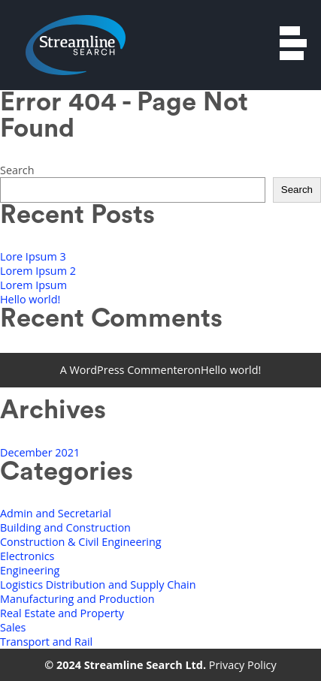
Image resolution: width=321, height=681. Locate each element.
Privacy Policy (243, 665)
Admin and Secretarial (55, 513)
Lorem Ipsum (33, 285)
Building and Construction (65, 527)
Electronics (27, 556)
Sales (13, 627)
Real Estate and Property (62, 613)
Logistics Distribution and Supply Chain (98, 584)
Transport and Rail (46, 641)
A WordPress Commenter (124, 370)
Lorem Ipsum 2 (38, 271)
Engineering (29, 570)
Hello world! (30, 299)
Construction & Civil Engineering (81, 542)
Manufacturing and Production (77, 599)
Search (17, 170)
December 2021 (40, 452)
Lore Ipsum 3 (33, 256)
